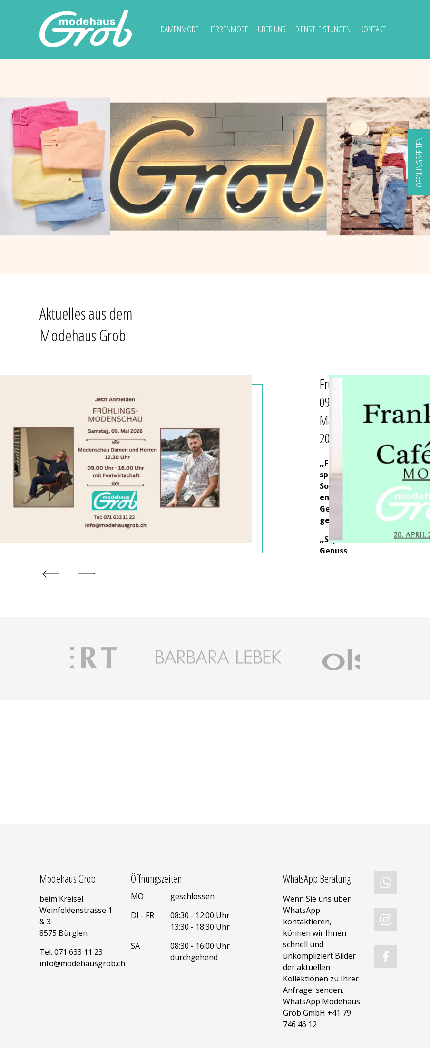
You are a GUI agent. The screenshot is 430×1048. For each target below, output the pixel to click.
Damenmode (180, 29)
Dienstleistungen (323, 29)
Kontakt (373, 29)
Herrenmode (228, 29)
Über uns (272, 29)
